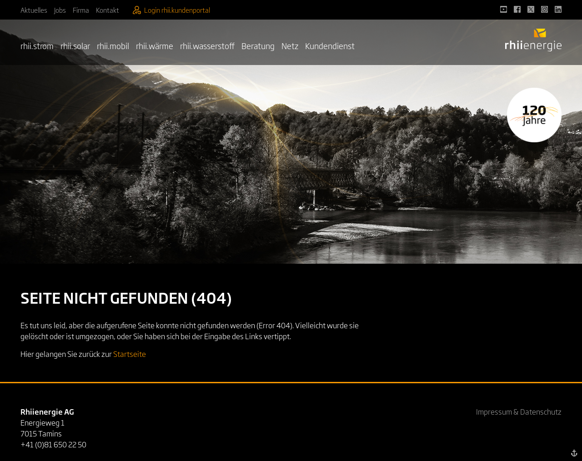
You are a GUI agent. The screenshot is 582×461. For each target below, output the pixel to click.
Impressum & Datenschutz (519, 411)
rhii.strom (37, 45)
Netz (289, 45)
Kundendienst (330, 45)
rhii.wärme (154, 45)
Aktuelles (33, 10)
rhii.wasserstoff (207, 45)
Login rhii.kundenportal (171, 10)
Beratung (258, 45)
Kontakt (107, 10)
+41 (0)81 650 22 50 (53, 444)
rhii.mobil (113, 45)
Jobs (60, 10)
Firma (81, 10)
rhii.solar (75, 45)
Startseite (129, 353)
